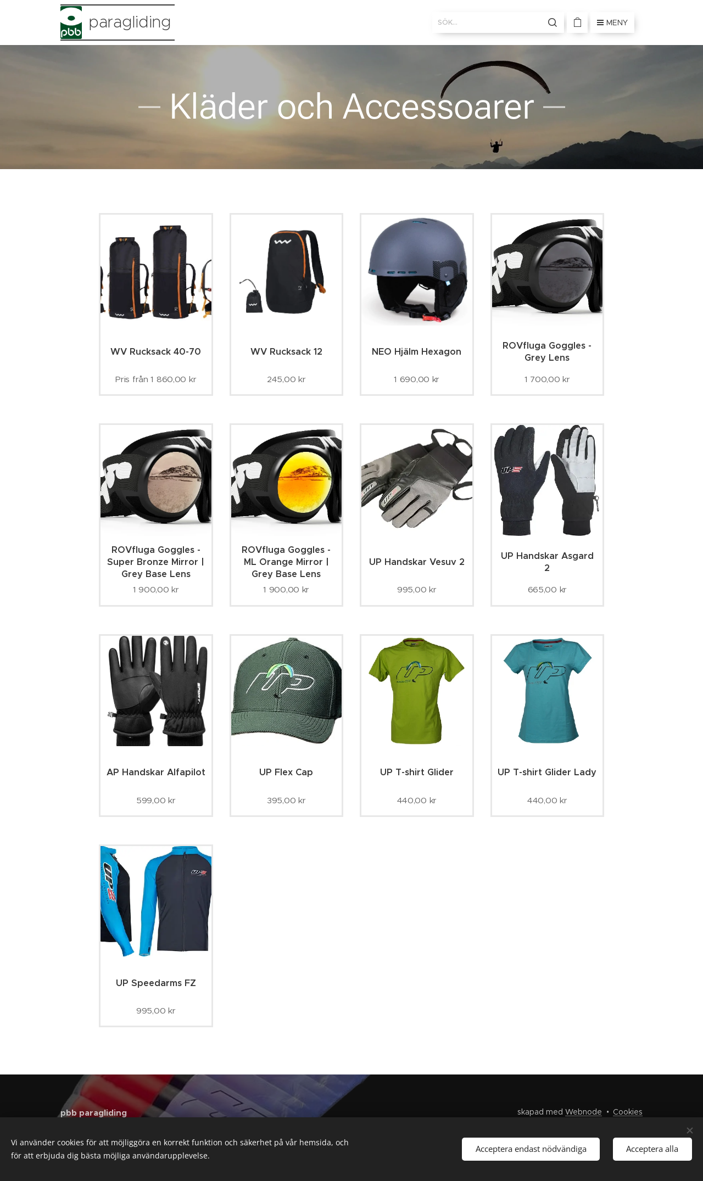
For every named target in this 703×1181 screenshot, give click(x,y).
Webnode (583, 1112)
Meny (612, 22)
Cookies (628, 1112)
